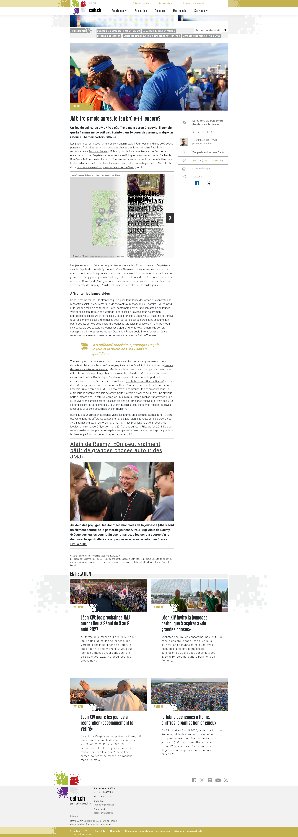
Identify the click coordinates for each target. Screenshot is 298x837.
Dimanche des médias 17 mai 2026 (201, 35)
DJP (104, 389)
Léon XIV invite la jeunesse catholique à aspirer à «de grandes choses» (185, 624)
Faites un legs (165, 3)
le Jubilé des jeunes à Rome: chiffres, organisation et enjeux (189, 720)
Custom (87, 834)
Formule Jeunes (98, 151)
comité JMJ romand (160, 304)
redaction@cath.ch (104, 804)
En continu (141, 11)
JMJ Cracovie (211, 160)
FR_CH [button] (92, 3)
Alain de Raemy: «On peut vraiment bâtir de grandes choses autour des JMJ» (116, 450)
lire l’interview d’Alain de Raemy (145, 381)
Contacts (115, 831)
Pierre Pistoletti (204, 143)
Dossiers (160, 11)
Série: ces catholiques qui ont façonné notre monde (151, 35)
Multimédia (180, 11)
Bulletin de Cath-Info (95, 821)
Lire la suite (78, 544)
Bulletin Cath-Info (141, 3)
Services (199, 11)
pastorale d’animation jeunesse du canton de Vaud (105, 167)
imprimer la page (201, 168)
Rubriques (118, 11)
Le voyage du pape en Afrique (159, 31)
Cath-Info (100, 831)
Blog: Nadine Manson (108, 35)
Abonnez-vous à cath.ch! (194, 3)
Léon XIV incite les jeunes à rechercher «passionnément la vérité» (107, 723)
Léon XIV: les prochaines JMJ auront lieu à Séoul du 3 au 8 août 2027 (105, 624)
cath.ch (77, 831)
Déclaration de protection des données (147, 831)
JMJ (194, 160)
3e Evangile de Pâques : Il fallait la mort (118, 31)
